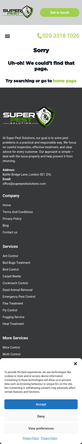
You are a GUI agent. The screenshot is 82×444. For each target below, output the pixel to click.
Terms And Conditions (18, 212)
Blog (6, 225)
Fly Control (10, 310)
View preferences (41, 428)
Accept (41, 404)
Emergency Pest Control (19, 296)
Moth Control (11, 354)
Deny (41, 416)
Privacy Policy (31, 438)
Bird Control (11, 269)
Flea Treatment (13, 303)
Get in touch (59, 13)
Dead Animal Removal (18, 290)
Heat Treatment (13, 324)
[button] (75, 363)
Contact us (10, 232)
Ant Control (10, 256)
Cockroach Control (15, 283)
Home (7, 205)
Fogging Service (13, 317)
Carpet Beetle (12, 276)
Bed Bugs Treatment (16, 262)
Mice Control (11, 347)
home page (65, 80)
